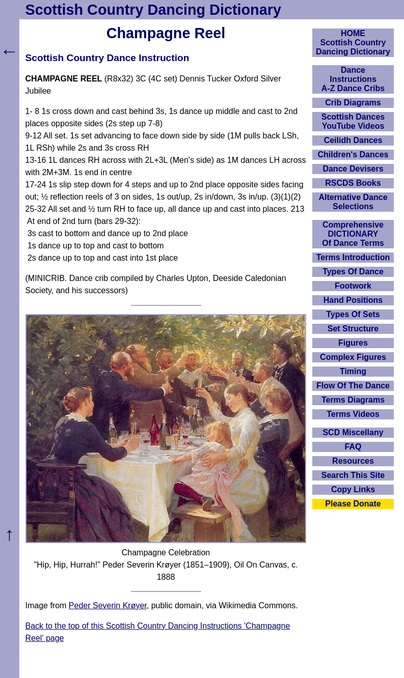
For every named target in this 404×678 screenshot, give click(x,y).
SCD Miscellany (352, 432)
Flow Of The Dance (353, 385)
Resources (353, 461)
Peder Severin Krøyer (108, 605)
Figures (353, 342)
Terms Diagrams (353, 400)
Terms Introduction (353, 257)
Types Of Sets (353, 314)
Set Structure (353, 328)
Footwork (353, 285)
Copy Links (353, 489)
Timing (353, 371)
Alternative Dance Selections (352, 202)
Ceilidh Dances (353, 140)
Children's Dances (353, 154)
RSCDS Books (353, 183)
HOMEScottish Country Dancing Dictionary (353, 42)
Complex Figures (353, 357)
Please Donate (353, 503)
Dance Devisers (352, 168)
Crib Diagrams (353, 102)
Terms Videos (353, 414)
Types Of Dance (353, 271)
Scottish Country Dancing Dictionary (153, 10)
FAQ (353, 446)
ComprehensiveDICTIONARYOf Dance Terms (353, 233)
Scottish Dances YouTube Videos (353, 121)
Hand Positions (353, 300)
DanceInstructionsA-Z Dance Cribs (353, 79)
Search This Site (353, 475)
